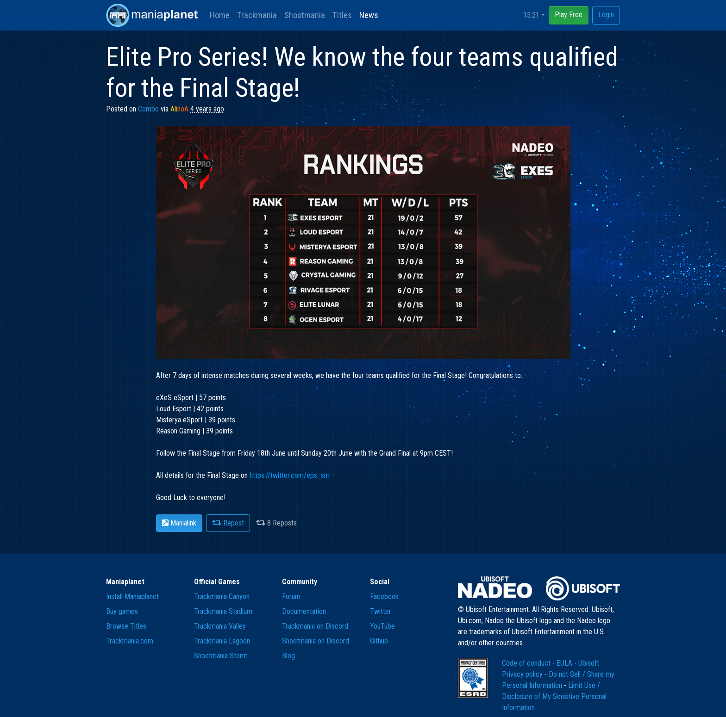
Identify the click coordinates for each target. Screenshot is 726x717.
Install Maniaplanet (132, 596)
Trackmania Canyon (222, 596)
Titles (342, 15)
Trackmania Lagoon (222, 641)
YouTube (382, 626)
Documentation (304, 611)
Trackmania (257, 15)
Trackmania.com (129, 641)
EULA (565, 663)
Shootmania (304, 15)
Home (220, 15)
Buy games (122, 611)
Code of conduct (527, 663)
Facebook (384, 596)
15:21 (531, 15)
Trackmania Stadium (223, 611)
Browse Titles (126, 626)
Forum (291, 596)
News (368, 15)
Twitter (380, 611)
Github (379, 641)
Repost (228, 523)
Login (606, 14)
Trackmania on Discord (315, 626)
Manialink (179, 523)
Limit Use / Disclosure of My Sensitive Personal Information (554, 696)
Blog (288, 655)
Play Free (568, 14)
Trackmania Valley (220, 626)
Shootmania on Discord (315, 641)
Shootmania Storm (221, 655)
